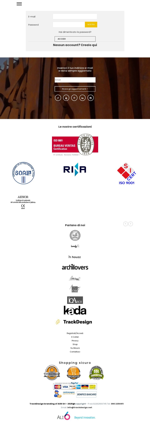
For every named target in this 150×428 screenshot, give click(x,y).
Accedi (62, 38)
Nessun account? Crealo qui (75, 45)
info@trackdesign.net (79, 407)
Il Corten (75, 337)
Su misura (75, 348)
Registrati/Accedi (75, 333)
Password (33, 24)
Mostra (91, 24)
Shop (75, 344)
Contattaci (75, 351)
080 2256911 (117, 403)
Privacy (75, 340)
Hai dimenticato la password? (75, 32)
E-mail (31, 16)
